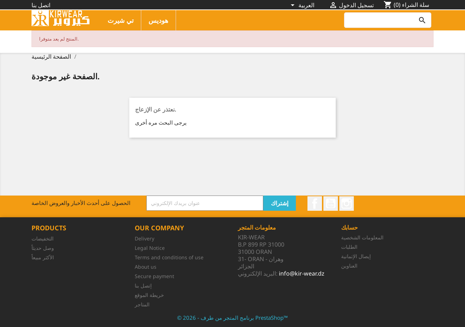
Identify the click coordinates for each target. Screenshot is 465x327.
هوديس (158, 20)
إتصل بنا (143, 285)
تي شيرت (121, 20)
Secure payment (154, 276)
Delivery (144, 238)
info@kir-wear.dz (301, 273)
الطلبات (349, 246)
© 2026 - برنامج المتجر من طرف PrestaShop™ (232, 317)
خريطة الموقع (149, 295)
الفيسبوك (314, 203)
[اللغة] (302, 5)
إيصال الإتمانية (356, 256)
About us (145, 266)
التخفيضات (43, 238)
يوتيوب (330, 203)
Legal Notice (150, 247)
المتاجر (142, 304)
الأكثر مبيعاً (43, 257)
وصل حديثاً (43, 247)
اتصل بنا (41, 5)
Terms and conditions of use (169, 257)
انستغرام (346, 203)
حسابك (349, 227)
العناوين (349, 265)
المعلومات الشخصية (362, 237)
